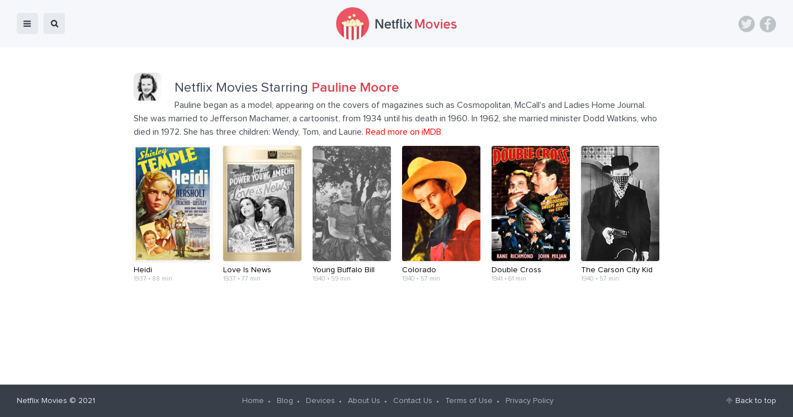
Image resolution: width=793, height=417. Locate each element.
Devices (320, 401)
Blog (285, 401)
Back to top (755, 401)
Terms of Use (469, 401)
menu (27, 23)
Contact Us (412, 401)
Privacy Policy (530, 401)
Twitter (746, 24)
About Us (364, 401)
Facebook (767, 24)
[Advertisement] (396, 333)
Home (253, 401)
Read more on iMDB (403, 131)
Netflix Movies (42, 401)
